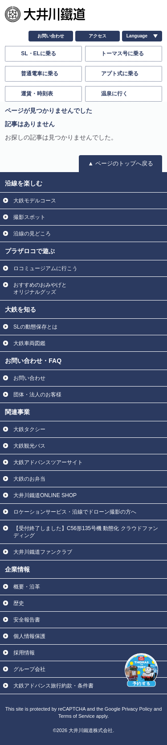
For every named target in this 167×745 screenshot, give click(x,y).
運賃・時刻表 (37, 94)
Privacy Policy (137, 709)
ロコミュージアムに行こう (45, 268)
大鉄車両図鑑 (29, 343)
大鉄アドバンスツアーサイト (48, 462)
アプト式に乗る (119, 73)
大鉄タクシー (29, 429)
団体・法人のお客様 (37, 394)
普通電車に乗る (39, 73)
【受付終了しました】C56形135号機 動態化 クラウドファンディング (85, 532)
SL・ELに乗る (38, 53)
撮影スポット (29, 217)
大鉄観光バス (29, 446)
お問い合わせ (50, 35)
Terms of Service (76, 716)
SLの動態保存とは (35, 327)
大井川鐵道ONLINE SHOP (45, 495)
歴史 (18, 603)
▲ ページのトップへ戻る (120, 163)
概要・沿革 (26, 587)
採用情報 (24, 653)
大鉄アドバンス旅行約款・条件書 (53, 686)
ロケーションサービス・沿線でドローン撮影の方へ (74, 512)
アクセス (97, 35)
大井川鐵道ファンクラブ (42, 552)
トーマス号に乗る (122, 53)
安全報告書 (26, 620)
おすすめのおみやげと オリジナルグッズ (40, 288)
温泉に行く (114, 94)
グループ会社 (29, 669)
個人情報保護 (29, 636)
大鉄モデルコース (34, 201)
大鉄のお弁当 (29, 479)
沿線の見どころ (32, 233)
